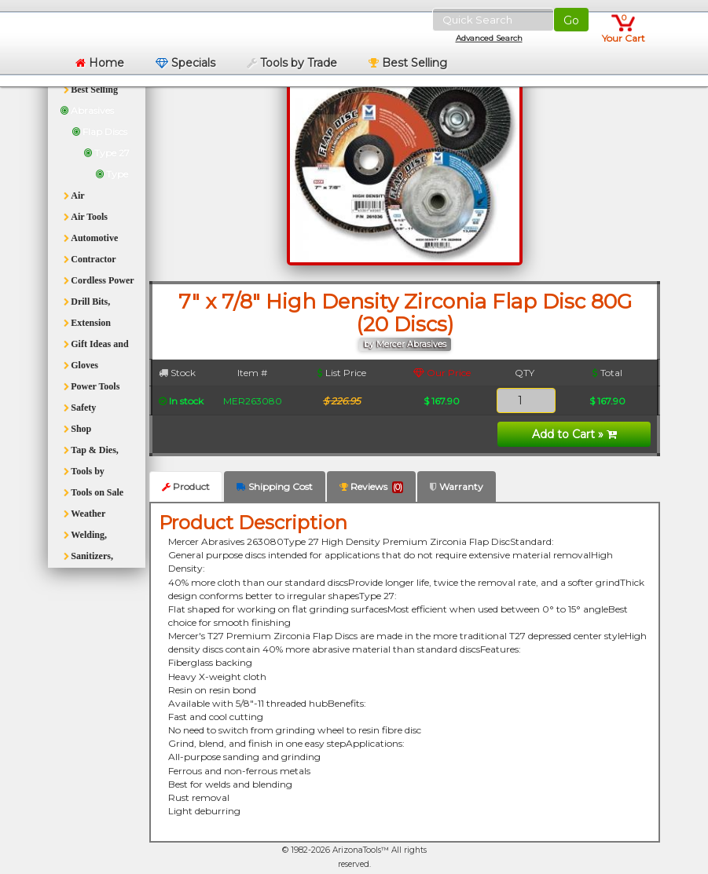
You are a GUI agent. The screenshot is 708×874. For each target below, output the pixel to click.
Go (571, 20)
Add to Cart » (574, 434)
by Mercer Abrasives (405, 344)
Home (99, 63)
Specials (185, 63)
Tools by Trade (292, 63)
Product (186, 486)
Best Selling (408, 63)
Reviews (371, 487)
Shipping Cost (275, 486)
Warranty (456, 486)
